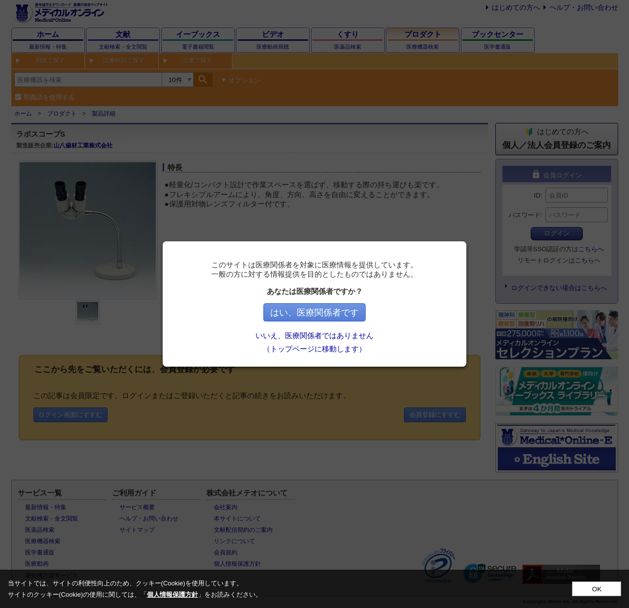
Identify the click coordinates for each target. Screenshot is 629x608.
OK (596, 589)
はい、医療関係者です (314, 313)
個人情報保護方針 (172, 594)
